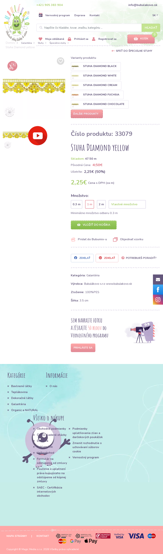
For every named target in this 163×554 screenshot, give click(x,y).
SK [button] (154, 15)
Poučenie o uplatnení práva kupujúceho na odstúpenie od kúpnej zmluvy (51, 475)
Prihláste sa (83, 347)
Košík (141, 39)
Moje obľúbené (51, 39)
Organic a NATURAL (24, 410)
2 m (101, 204)
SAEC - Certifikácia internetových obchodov (49, 492)
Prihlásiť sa (78, 39)
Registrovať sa (104, 39)
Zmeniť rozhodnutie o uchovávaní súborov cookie (87, 447)
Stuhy (41, 42)
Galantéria (26, 42)
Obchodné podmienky (51, 429)
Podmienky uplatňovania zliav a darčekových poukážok (87, 433)
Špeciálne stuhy (58, 42)
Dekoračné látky (22, 398)
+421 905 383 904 (49, 5)
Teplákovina (19, 392)
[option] (34, 87)
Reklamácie (45, 447)
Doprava (79, 15)
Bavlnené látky (21, 386)
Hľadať (151, 28)
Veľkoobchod (45, 453)
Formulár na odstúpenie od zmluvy (52, 461)
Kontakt (94, 15)
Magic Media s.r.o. (32, 549)
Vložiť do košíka (93, 225)
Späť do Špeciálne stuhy (134, 51)
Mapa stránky (17, 536)
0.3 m (76, 204)
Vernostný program (54, 15)
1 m (89, 204)
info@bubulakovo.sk (142, 5)
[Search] (98, 28)
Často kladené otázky (52, 435)
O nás (53, 386)
